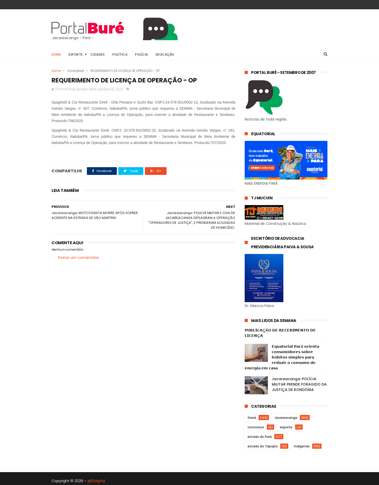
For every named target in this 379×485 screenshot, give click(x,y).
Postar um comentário (78, 257)
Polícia (141, 54)
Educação (165, 54)
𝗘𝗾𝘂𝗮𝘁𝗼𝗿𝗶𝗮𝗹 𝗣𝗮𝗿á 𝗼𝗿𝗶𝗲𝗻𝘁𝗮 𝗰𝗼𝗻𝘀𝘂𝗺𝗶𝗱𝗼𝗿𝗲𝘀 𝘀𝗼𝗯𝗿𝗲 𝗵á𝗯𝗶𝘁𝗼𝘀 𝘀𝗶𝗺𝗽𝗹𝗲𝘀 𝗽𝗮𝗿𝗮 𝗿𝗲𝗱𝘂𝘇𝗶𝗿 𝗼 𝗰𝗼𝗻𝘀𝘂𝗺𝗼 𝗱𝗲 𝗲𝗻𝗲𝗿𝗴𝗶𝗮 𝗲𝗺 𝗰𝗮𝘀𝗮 (282, 357)
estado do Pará (260, 437)
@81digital (96, 480)
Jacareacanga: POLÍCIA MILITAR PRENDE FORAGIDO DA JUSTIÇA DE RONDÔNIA (299, 384)
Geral (252, 417)
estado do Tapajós (263, 446)
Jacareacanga (286, 417)
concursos (256, 427)
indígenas (302, 446)
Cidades (97, 54)
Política (119, 54)
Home (56, 54)
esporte (286, 427)
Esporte (76, 54)
